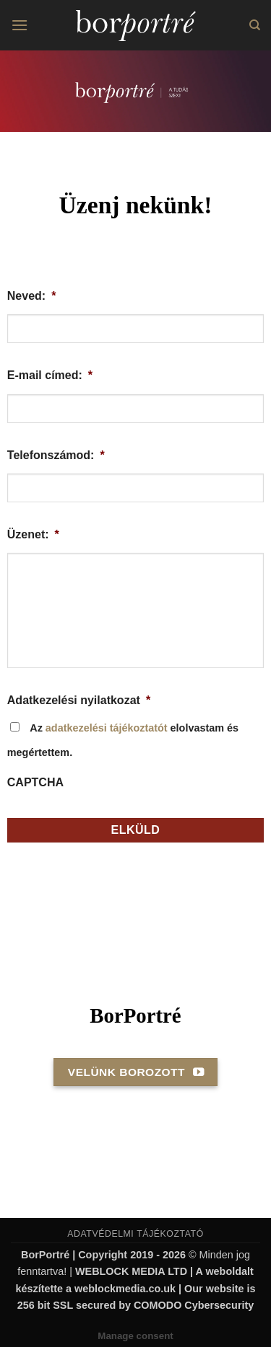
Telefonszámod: (56, 455)
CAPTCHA (35, 782)
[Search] (254, 25)
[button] (19, 25)
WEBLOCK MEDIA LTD (131, 1271)
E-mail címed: (50, 375)
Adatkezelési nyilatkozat (78, 700)
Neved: (31, 296)
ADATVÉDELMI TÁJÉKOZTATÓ (135, 1234)
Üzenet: (33, 534)
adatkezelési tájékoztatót (107, 728)
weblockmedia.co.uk (125, 1288)
